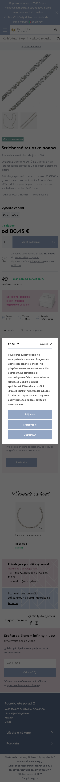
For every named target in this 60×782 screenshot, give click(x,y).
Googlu (24, 382)
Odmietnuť (30, 435)
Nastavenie (29, 424)
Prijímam (30, 414)
